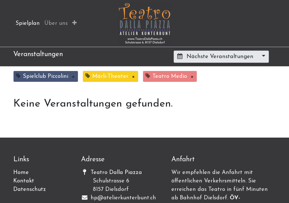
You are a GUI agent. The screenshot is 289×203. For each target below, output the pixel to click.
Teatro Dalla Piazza (116, 172)
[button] (74, 23)
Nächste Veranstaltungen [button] (216, 56)
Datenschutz (29, 189)
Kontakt (23, 181)
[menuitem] (27, 23)
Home (21, 172)
